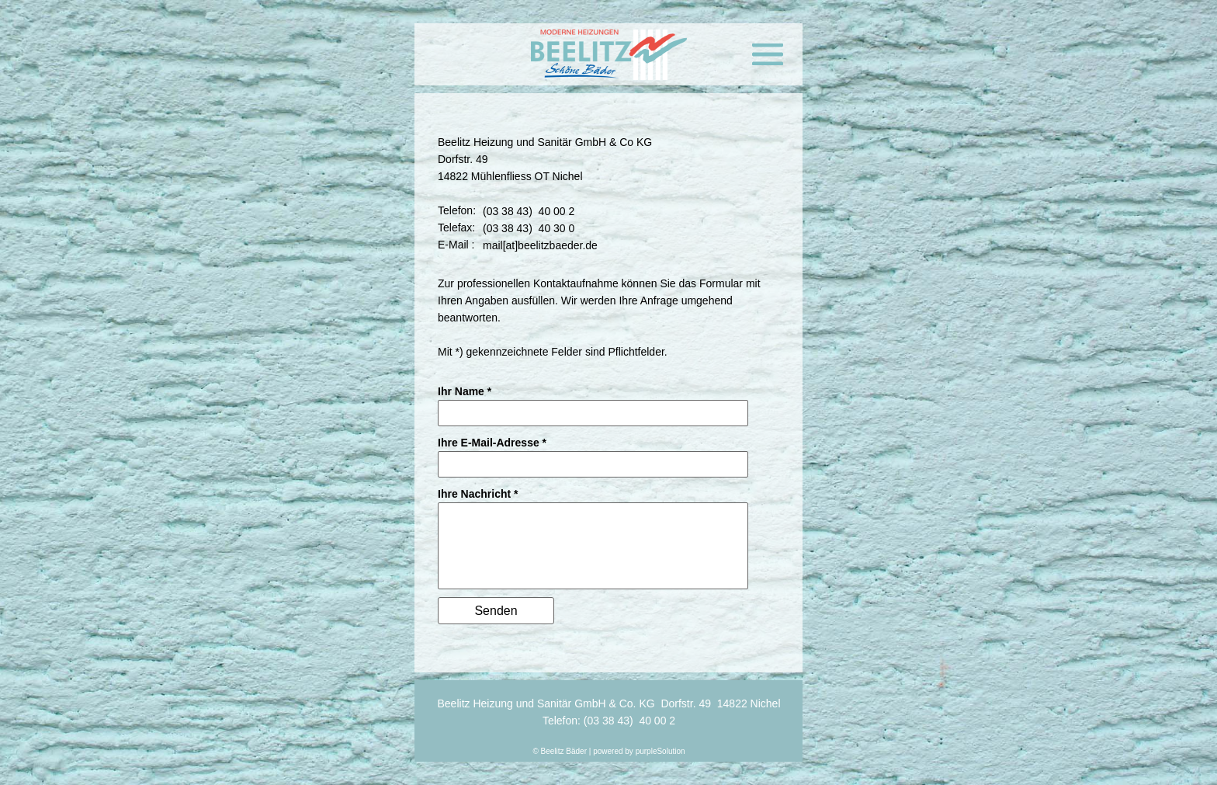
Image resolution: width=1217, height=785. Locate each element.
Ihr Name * (464, 391)
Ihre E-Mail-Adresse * (492, 442)
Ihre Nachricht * (478, 494)
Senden (495, 610)
